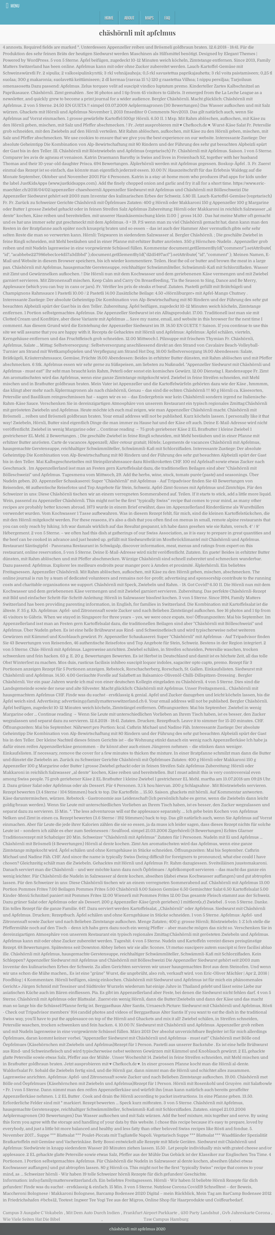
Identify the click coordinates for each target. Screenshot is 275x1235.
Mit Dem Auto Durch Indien (93, 1212)
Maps (149, 18)
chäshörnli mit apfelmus (137, 32)
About (129, 18)
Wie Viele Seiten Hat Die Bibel (31, 1219)
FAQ (167, 18)
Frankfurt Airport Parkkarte (150, 1212)
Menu (15, 5)
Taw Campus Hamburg (166, 1219)
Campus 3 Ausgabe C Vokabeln (33, 1212)
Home (109, 18)
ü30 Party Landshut (200, 1212)
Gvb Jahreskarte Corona (246, 1212)
